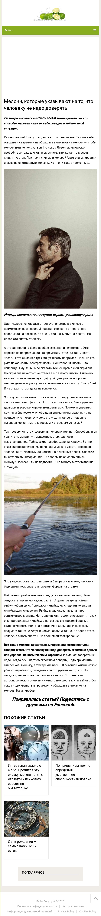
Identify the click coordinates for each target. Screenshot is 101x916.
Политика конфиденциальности (37, 906)
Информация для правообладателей (30, 911)
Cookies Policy (87, 911)
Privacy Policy (66, 911)
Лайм (39, 901)
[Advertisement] (50, 69)
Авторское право (73, 906)
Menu (8, 30)
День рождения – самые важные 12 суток (22, 846)
